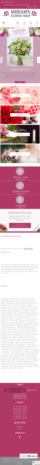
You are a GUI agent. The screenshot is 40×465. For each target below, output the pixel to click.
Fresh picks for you (20, 216)
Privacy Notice (18, 461)
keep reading (28, 249)
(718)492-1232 (8, 2)
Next (38, 60)
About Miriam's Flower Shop (11, 236)
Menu (3, 25)
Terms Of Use (8, 461)
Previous (1, 60)
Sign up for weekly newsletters (20, 225)
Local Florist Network (30, 461)
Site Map (19, 463)
